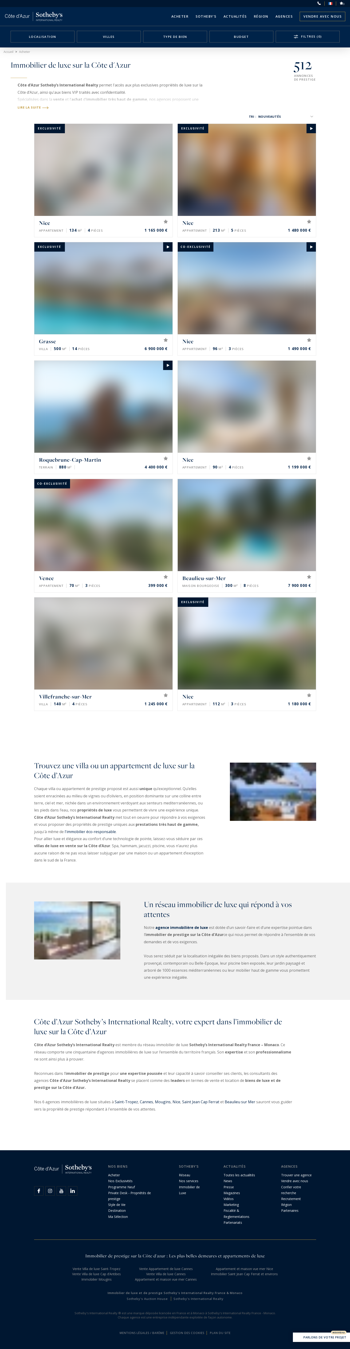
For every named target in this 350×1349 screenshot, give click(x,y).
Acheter (180, 16)
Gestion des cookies (187, 1333)
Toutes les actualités (239, 1175)
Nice (176, 1101)
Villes (109, 37)
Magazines (232, 1193)
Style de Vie (117, 1204)
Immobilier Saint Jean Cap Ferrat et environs (244, 1274)
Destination (117, 1210)
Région (261, 16)
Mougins (163, 1101)
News (228, 1181)
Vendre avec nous (322, 16)
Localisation (42, 37)
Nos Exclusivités (120, 1181)
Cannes (146, 1101)
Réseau (184, 1175)
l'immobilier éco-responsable (90, 831)
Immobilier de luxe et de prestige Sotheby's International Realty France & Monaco (175, 1293)
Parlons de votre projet (321, 1337)
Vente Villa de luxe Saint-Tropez (96, 1269)
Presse (229, 1187)
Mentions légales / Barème (142, 1333)
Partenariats (233, 1222)
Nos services (188, 1181)
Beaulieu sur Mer (240, 1101)
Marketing (231, 1204)
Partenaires (290, 1210)
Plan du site (220, 1333)
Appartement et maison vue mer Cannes (166, 1279)
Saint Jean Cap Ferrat (200, 1101)
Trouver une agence (296, 1175)
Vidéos (229, 1199)
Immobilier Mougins (96, 1279)
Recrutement (291, 1199)
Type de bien (175, 37)
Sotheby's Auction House (147, 1299)
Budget (241, 37)
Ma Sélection (118, 1216)
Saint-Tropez (126, 1101)
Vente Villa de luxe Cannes (166, 1274)
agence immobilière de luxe (181, 927)
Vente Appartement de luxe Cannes (166, 1269)
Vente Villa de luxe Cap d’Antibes (96, 1274)
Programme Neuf (121, 1187)
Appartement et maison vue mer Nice (244, 1269)
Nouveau (339, 1332)
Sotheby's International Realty (198, 1299)
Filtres (311, 36)
